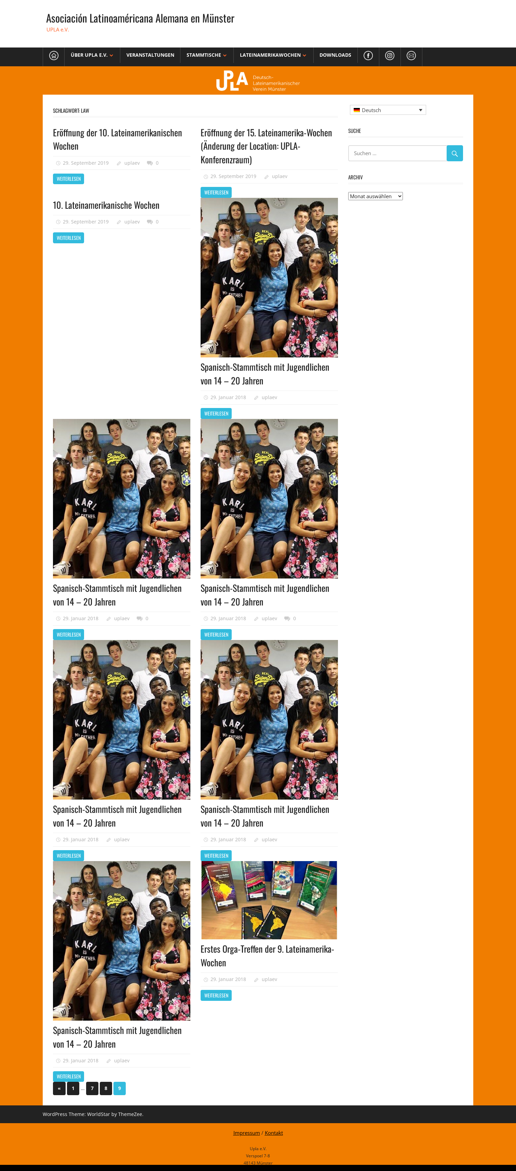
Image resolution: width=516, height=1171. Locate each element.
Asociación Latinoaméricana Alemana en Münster (141, 18)
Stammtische (204, 55)
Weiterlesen (69, 178)
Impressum (246, 1131)
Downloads (335, 55)
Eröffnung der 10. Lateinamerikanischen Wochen (120, 138)
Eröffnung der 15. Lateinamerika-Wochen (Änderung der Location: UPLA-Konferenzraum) (267, 145)
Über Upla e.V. (89, 55)
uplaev (132, 162)
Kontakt (274, 1131)
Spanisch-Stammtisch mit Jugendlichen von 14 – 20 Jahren (267, 372)
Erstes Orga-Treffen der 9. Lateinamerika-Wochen (244, 953)
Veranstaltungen (150, 55)
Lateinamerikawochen (270, 55)
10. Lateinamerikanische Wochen (108, 204)
